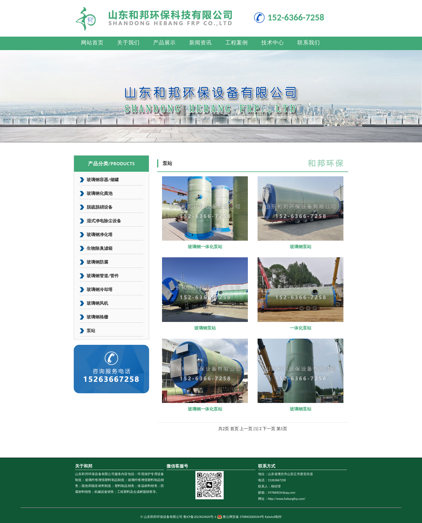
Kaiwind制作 (273, 517)
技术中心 (272, 42)
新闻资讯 (200, 42)
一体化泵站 (300, 328)
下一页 (268, 428)
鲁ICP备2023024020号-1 (199, 517)
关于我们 (128, 42)
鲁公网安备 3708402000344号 (243, 517)
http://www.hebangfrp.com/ (286, 499)
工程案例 (236, 42)
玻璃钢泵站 (300, 246)
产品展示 (164, 42)
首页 (234, 428)
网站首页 (92, 42)
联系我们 (308, 42)
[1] (256, 428)
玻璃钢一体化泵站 (205, 246)
